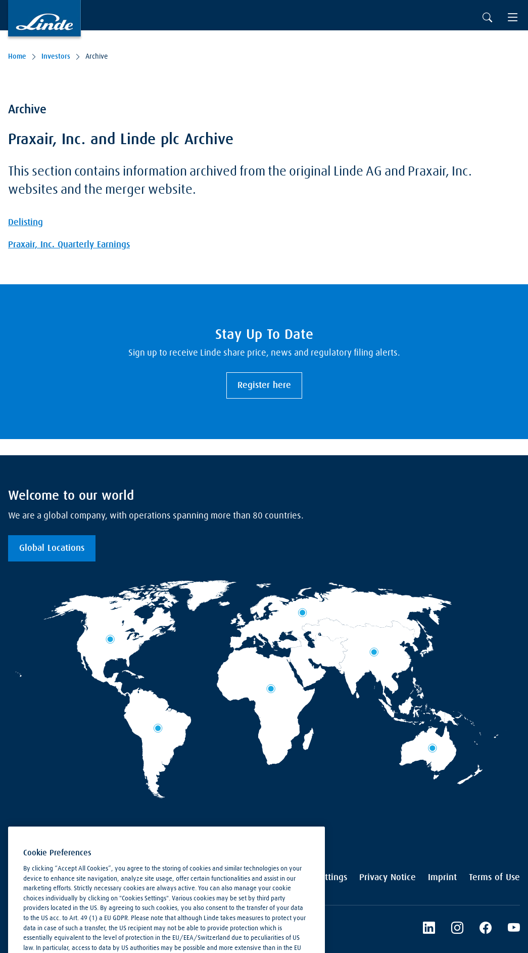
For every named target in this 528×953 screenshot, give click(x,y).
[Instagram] (457, 929)
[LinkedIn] (429, 929)
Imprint (442, 877)
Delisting (25, 222)
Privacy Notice (387, 877)
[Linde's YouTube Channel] (514, 929)
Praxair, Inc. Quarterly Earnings (69, 244)
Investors (55, 56)
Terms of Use (494, 877)
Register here (264, 385)
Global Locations (51, 548)
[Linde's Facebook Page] (485, 929)
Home (17, 56)
